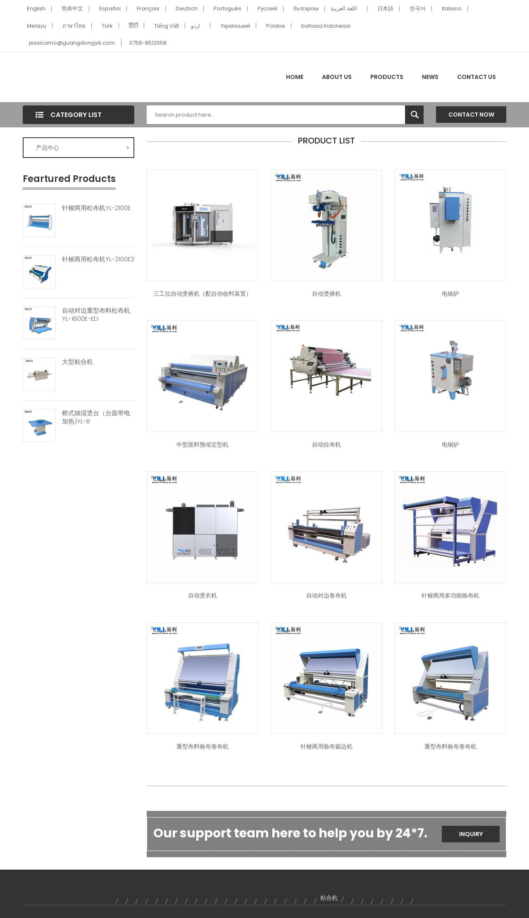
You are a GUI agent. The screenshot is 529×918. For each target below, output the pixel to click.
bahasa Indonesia (325, 26)
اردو (195, 26)
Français (148, 8)
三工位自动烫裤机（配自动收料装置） (202, 293)
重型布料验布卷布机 (202, 746)
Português (227, 8)
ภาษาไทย (74, 26)
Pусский (267, 8)
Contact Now (471, 114)
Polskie (275, 26)
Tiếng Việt (166, 26)
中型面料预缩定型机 (202, 444)
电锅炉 (450, 293)
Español (110, 8)
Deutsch (187, 8)
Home (294, 77)
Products (386, 77)
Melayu (36, 26)
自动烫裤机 (326, 293)
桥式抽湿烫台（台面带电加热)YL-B (96, 417)
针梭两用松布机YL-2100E (96, 208)
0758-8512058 (148, 43)
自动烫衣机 (202, 595)
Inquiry (471, 834)
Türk (107, 26)
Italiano (452, 8)
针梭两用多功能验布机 (450, 595)
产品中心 (82, 147)
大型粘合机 (77, 362)
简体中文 (72, 8)
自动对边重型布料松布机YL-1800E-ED (96, 314)
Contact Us (476, 77)
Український (235, 26)
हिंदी (133, 26)
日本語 (385, 8)
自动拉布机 (326, 444)
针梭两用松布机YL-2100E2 (98, 259)
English (36, 8)
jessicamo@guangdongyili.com (72, 43)
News (430, 77)
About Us (337, 77)
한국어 (418, 8)
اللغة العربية (344, 8)
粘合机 (329, 898)
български (306, 8)
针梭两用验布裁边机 (326, 746)
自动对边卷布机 (326, 595)
